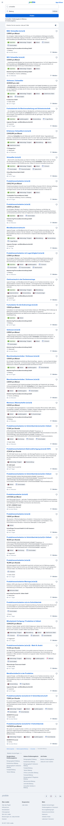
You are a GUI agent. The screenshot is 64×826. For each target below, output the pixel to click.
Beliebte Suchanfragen (14, 753)
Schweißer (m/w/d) (14, 157)
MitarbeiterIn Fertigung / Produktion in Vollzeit (24, 621)
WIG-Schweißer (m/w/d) (15, 57)
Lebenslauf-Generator (48, 819)
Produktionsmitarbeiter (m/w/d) (18, 181)
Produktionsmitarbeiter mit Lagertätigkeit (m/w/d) (25, 253)
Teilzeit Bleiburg (11, 772)
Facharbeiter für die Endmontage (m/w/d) (22, 305)
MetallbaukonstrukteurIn (16, 228)
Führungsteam (6, 812)
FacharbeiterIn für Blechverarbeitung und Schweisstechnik (28, 108)
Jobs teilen (25, 805)
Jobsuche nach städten (46, 761)
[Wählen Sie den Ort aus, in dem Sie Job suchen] (32, 11)
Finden (32, 15)
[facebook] (46, 796)
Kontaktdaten (5, 809)
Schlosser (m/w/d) (13, 330)
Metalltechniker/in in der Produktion (20, 673)
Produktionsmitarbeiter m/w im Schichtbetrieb (24, 602)
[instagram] (51, 796)
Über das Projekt (6, 805)
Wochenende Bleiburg (29, 781)
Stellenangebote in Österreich (50, 807)
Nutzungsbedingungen (48, 809)
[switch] (56, 25)
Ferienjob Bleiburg (28, 775)
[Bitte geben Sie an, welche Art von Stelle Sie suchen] (32, 7)
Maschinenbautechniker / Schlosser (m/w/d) (23, 356)
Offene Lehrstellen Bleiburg (31, 772)
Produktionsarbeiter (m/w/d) (17, 494)
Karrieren (4, 819)
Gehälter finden (46, 816)
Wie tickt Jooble (6, 814)
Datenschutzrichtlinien (48, 812)
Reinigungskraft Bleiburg (13, 761)
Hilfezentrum (5, 807)
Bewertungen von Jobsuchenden (11, 816)
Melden (53, 52)
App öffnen (59, 2)
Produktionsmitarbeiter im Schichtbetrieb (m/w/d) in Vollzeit (29, 426)
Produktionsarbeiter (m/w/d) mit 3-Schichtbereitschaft (27, 696)
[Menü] (2, 2)
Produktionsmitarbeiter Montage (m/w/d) (22, 581)
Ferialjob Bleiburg (11, 769)
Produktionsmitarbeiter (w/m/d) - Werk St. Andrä (24, 645)
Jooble (11, 823)
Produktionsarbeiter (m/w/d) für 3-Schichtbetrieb (25, 724)
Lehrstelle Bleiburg (28, 783)
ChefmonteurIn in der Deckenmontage (21, 279)
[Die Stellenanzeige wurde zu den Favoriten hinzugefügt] (56, 31)
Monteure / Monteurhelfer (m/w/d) (19, 403)
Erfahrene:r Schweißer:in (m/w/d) (19, 131)
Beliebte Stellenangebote (47, 759)
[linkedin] (60, 796)
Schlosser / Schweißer (15, 80)
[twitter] (55, 796)
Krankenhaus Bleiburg (12, 763)
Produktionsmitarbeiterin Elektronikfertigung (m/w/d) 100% (29, 449)
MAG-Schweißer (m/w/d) (16, 31)
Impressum (45, 814)
